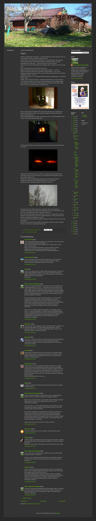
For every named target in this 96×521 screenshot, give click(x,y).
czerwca (76, 204)
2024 (74, 118)
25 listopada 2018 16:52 (30, 446)
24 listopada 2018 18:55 (30, 424)
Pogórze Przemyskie (32, 232)
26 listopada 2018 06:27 (30, 462)
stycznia (76, 217)
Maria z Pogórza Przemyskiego (32, 284)
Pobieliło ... (76, 139)
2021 (74, 124)
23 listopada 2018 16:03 (30, 359)
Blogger (58, 513)
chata (26, 232)
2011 (74, 233)
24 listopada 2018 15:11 (30, 388)
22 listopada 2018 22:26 (30, 264)
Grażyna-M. (27, 467)
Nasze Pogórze (25, 9)
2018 (74, 130)
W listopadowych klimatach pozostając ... (76, 173)
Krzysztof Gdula (28, 239)
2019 (74, 128)
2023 (74, 120)
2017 (74, 221)
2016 (74, 223)
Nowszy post (24, 501)
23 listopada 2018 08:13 (30, 332)
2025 (74, 116)
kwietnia (76, 209)
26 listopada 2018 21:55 (30, 481)
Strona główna (43, 501)
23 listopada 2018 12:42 (30, 345)
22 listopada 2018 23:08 (30, 279)
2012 (74, 231)
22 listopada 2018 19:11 (30, 252)
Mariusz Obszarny (85, 116)
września (76, 195)
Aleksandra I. (27, 324)
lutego (75, 215)
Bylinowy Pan (27, 429)
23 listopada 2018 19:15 (30, 378)
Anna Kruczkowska (29, 257)
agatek (26, 383)
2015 (74, 225)
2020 (74, 126)
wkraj (25, 269)
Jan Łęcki (26, 350)
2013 (74, 229)
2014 (74, 227)
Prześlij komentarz (27, 498)
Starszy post (62, 501)
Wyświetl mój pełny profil (77, 78)
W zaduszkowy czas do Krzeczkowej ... (76, 184)
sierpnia (76, 199)
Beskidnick (27, 337)
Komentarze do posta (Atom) (33, 503)
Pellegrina (27, 437)
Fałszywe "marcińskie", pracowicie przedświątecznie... (76, 162)
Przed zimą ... (76, 155)
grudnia (76, 132)
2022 (74, 122)
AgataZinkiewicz (28, 363)
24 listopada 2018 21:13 (30, 433)
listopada (76, 136)
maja (75, 207)
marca (75, 213)
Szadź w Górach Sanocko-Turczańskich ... (76, 146)
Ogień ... (76, 152)
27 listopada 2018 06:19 (30, 495)
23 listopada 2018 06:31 (30, 319)
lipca (75, 202)
